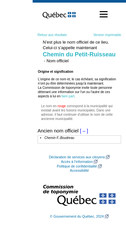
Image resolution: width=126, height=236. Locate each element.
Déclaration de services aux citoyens (77, 157)
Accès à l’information (77, 162)
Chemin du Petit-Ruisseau (79, 54)
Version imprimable (107, 35)
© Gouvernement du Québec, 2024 (77, 216)
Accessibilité (79, 170)
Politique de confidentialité (77, 166)
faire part (67, 96)
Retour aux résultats (52, 35)
